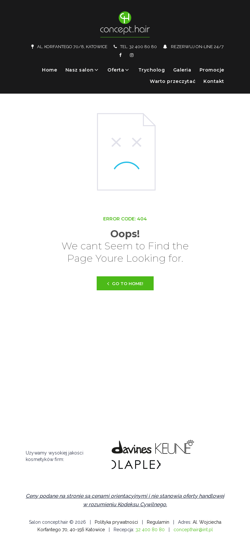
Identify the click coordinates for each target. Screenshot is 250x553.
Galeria (182, 70)
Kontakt (213, 81)
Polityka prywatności (116, 522)
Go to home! (125, 283)
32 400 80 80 (150, 529)
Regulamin (158, 522)
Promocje (212, 70)
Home (49, 70)
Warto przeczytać (172, 81)
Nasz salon (79, 70)
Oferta (115, 70)
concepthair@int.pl (193, 529)
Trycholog (151, 70)
